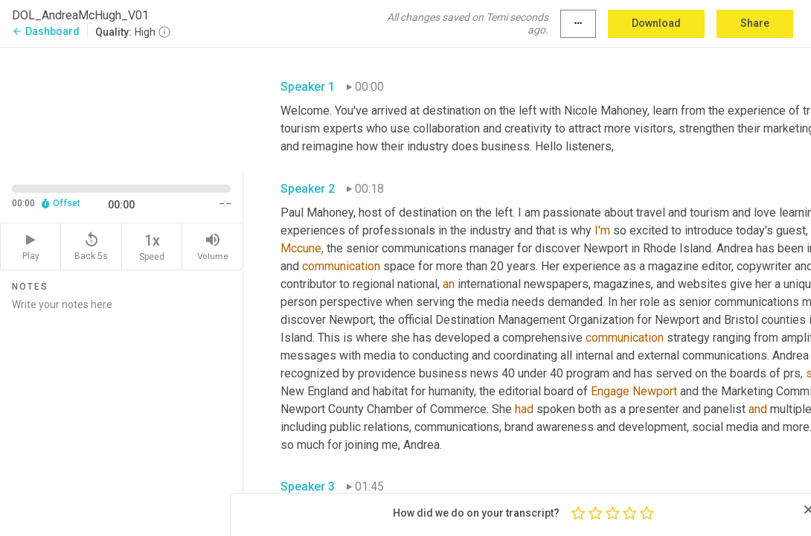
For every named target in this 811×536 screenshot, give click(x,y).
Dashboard (46, 31)
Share (754, 23)
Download (656, 23)
